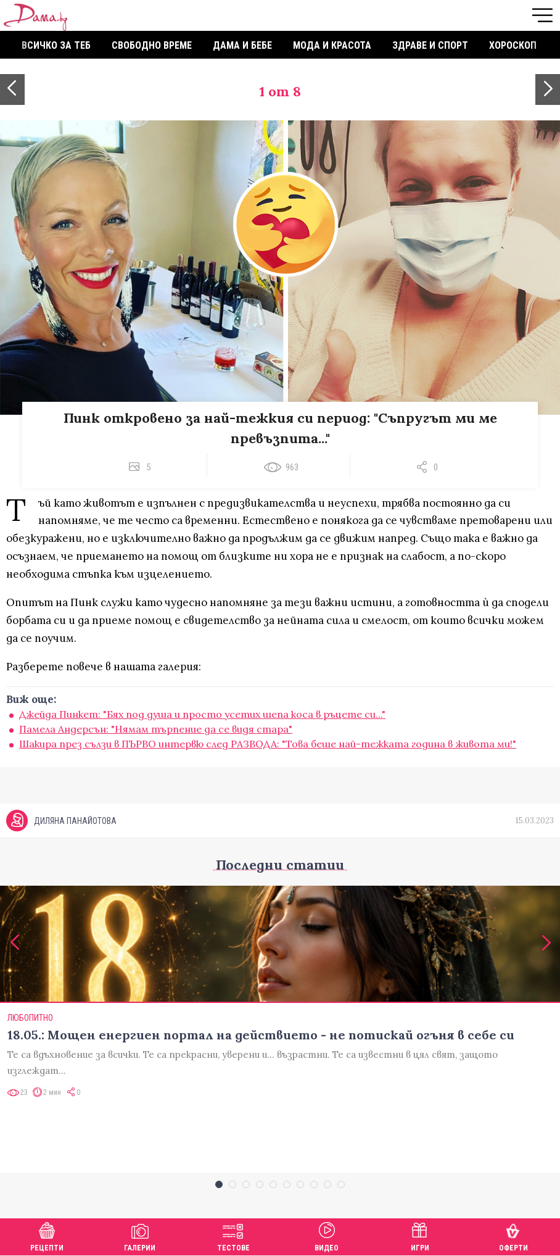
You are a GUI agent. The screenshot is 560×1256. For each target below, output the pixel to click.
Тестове (233, 1235)
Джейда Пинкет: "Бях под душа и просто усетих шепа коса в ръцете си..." (202, 714)
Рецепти (47, 1235)
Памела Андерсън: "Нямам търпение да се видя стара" (155, 729)
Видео (327, 1235)
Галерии (139, 1235)
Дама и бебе (242, 45)
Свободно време (152, 45)
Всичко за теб (56, 45)
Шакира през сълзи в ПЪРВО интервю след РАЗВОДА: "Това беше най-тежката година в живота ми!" (267, 744)
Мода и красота (332, 45)
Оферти (513, 1235)
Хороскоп (513, 45)
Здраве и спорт (430, 45)
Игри (420, 1235)
